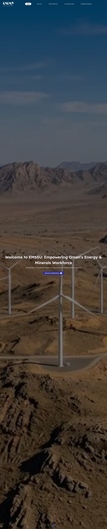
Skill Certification (53, 4)
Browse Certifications (53, 273)
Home (28, 4)
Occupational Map (69, 4)
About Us (39, 4)
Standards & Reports (87, 4)
